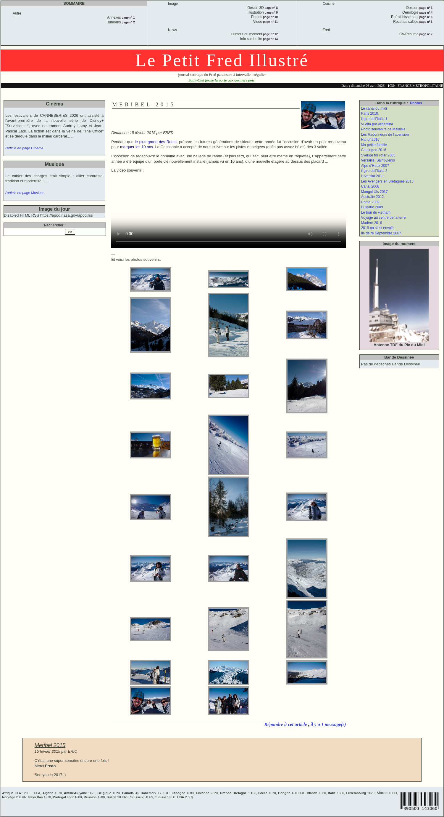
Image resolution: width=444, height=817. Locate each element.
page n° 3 (425, 7)
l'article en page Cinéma (24, 148)
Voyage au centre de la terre (383, 217)
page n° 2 (128, 22)
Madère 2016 (371, 223)
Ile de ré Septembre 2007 (381, 233)
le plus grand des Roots (156, 142)
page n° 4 (425, 12)
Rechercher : (54, 225)
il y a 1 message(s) (328, 724)
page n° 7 (425, 34)
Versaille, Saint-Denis (378, 160)
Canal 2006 (370, 186)
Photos (416, 103)
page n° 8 (271, 7)
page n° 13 (270, 39)
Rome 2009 (370, 202)
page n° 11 (270, 21)
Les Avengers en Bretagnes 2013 (387, 181)
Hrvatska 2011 (372, 176)
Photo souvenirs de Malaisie (383, 129)
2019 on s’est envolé (377, 228)
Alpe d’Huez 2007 (375, 166)
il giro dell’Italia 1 (374, 119)
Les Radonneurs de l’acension (385, 134)
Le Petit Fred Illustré (222, 60)
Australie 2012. (373, 197)
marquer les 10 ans (136, 147)
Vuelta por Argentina (377, 124)
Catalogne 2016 (373, 150)
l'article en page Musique (24, 193)
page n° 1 (128, 17)
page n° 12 (270, 34)
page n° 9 (271, 12)
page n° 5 (425, 17)
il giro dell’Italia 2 (374, 171)
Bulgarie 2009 (372, 207)
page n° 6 (425, 21)
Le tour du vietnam (375, 212)
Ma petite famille (374, 145)
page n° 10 (270, 17)
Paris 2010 (369, 113)
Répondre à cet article (286, 724)
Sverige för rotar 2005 (378, 155)
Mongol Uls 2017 (374, 192)
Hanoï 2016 (370, 140)
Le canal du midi (374, 108)
